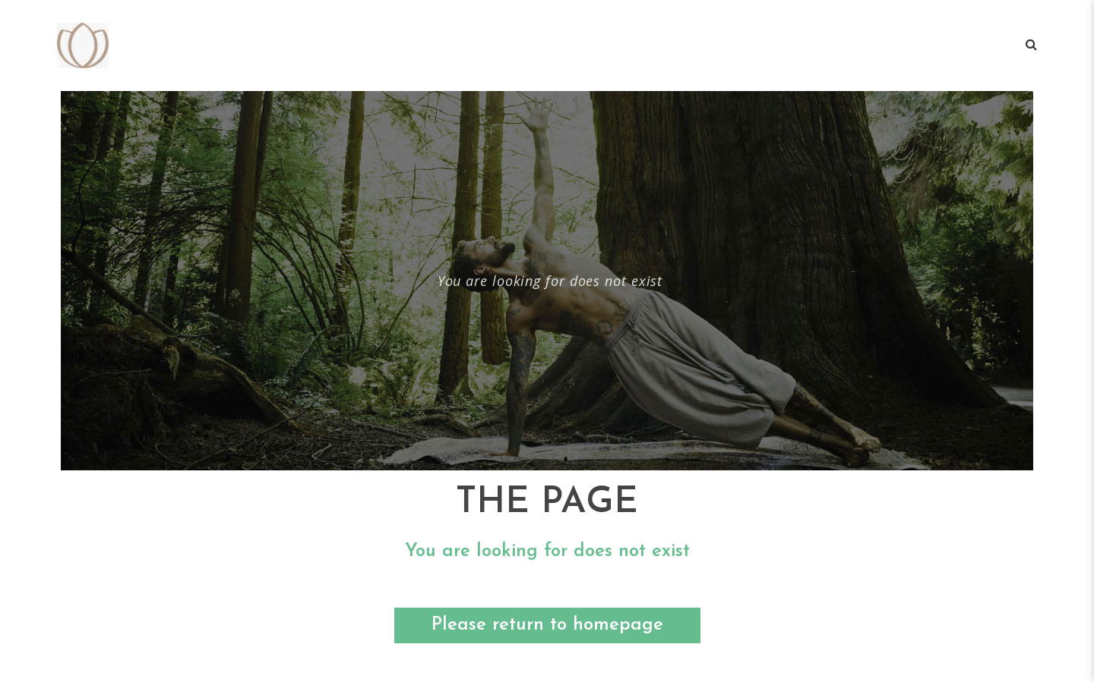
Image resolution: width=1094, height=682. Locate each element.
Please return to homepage (547, 625)
